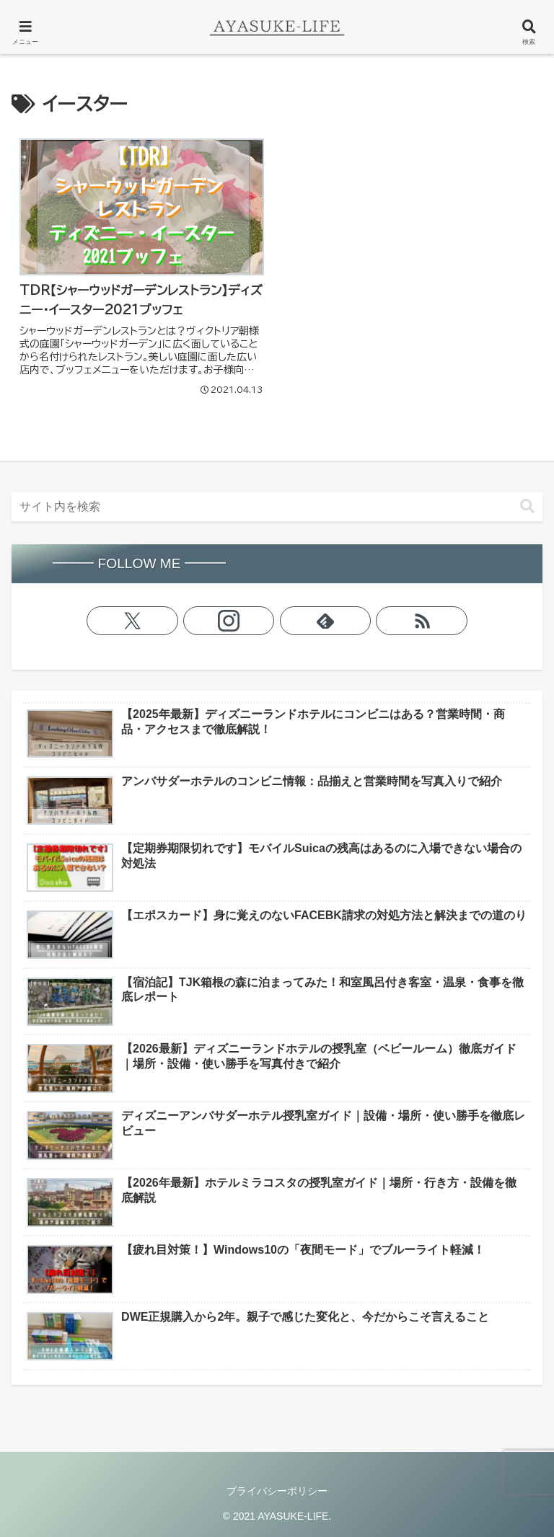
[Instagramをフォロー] (229, 620)
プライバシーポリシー (277, 1491)
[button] (527, 506)
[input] (277, 506)
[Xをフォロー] (132, 620)
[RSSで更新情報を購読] (421, 620)
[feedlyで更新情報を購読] (325, 620)
